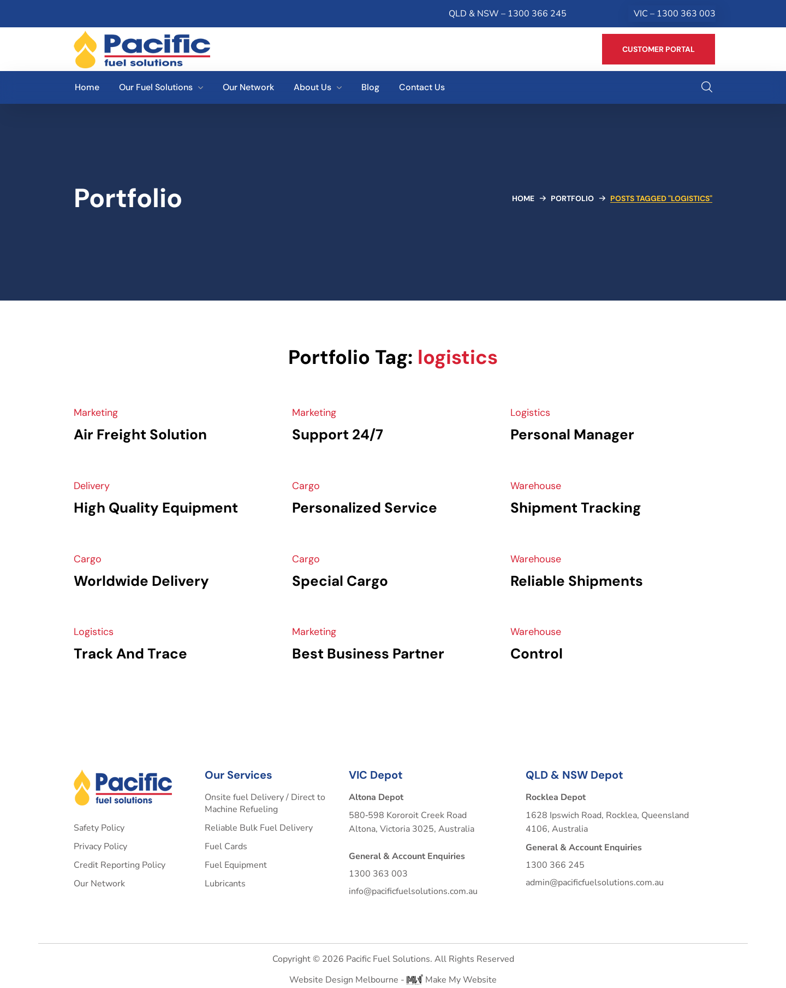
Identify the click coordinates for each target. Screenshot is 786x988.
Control (536, 653)
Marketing (96, 412)
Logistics (530, 412)
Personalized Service (364, 507)
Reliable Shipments (576, 581)
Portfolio (572, 198)
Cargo (306, 485)
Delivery (92, 485)
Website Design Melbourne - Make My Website (393, 980)
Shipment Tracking (575, 507)
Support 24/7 (337, 434)
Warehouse (535, 485)
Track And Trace (130, 653)
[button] (658, 49)
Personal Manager (572, 434)
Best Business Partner (368, 653)
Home (523, 198)
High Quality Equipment (156, 507)
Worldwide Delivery (141, 581)
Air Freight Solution (140, 434)
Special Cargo (340, 581)
